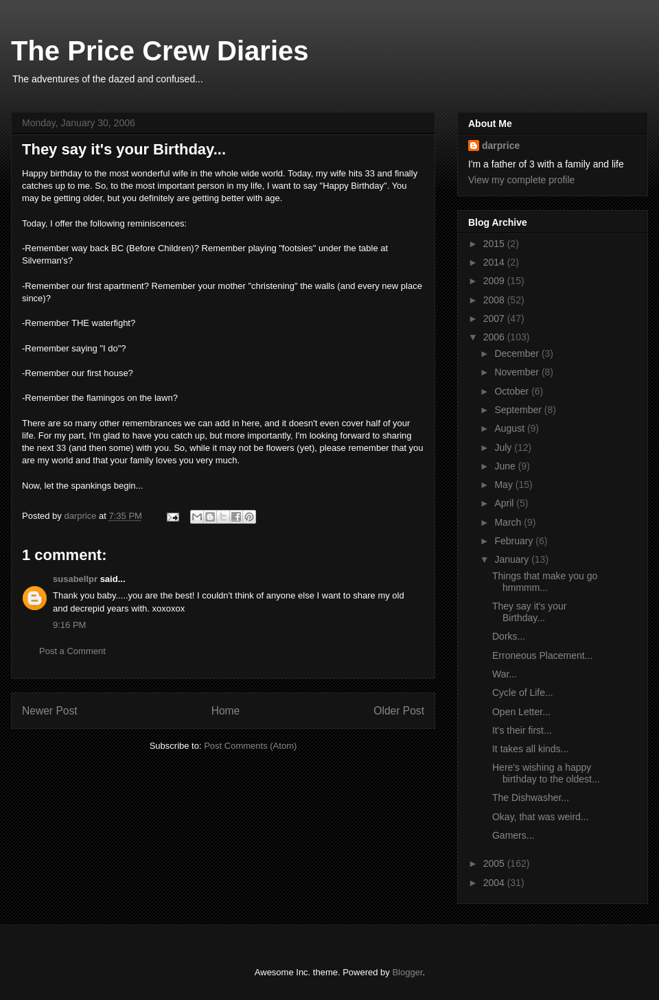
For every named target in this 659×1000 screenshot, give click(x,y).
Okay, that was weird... (540, 816)
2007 (495, 318)
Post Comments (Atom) (250, 746)
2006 (495, 337)
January (512, 559)
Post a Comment (72, 651)
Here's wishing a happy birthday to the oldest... (546, 773)
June (506, 466)
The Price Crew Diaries (160, 51)
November (517, 372)
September (519, 409)
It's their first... (522, 730)
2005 (495, 863)
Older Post (398, 711)
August (510, 428)
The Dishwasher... (530, 797)
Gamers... (513, 835)
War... (504, 673)
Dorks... (508, 636)
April (505, 503)
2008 (495, 299)
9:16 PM (69, 625)
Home (225, 711)
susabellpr (75, 579)
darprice (501, 145)
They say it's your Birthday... (529, 612)
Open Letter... (521, 711)
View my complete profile (521, 179)
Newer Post (50, 711)
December (517, 353)
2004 (495, 882)
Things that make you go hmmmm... (544, 581)
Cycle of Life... (522, 692)
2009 (495, 280)
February (514, 540)
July (504, 447)
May (504, 484)
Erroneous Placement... (542, 655)
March (509, 522)
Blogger (407, 972)
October (512, 391)
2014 (495, 262)
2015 (495, 243)
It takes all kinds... (530, 748)
